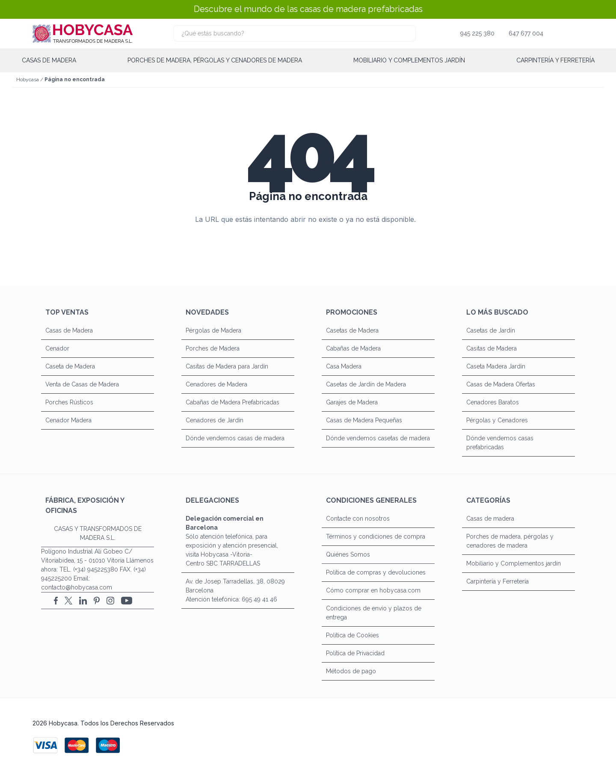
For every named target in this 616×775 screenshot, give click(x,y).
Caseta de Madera (70, 366)
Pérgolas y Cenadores (497, 420)
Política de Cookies (352, 635)
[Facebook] (56, 600)
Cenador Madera (68, 420)
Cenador (57, 348)
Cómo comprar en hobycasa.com (373, 590)
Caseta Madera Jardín (495, 366)
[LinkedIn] (83, 600)
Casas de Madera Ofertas (500, 384)
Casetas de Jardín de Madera (366, 384)
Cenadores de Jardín (214, 420)
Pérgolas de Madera (213, 330)
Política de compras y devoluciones (376, 572)
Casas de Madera (69, 330)
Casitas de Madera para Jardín (227, 366)
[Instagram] (110, 600)
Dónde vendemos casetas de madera (378, 438)
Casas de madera (49, 60)
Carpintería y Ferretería (555, 60)
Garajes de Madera (352, 402)
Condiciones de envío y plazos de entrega (373, 613)
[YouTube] (126, 600)
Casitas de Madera (491, 348)
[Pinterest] (97, 600)
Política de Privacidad (355, 653)
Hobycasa (27, 80)
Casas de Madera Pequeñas (364, 420)
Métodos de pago (351, 671)
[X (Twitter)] (68, 600)
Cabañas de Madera (353, 348)
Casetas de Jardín (490, 330)
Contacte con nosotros (358, 518)
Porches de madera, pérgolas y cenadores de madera (214, 60)
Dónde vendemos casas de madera (235, 438)
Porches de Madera (213, 348)
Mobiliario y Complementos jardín (409, 60)
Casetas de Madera (352, 330)
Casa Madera (343, 366)
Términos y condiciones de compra (375, 536)
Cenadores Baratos (492, 402)
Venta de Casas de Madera (82, 384)
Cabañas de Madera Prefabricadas (232, 402)
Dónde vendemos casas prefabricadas (499, 443)
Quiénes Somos (348, 554)
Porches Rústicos (69, 402)
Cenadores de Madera (216, 384)
